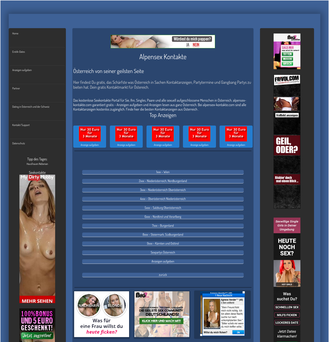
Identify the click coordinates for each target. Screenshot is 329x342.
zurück (163, 275)
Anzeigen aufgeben (22, 70)
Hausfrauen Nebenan (37, 164)
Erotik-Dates (18, 51)
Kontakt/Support (21, 125)
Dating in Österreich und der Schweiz (30, 106)
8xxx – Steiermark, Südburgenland (163, 234)
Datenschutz (18, 143)
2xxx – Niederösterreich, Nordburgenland (163, 181)
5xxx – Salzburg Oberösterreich (163, 208)
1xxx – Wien (163, 172)
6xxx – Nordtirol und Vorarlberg (163, 216)
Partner (16, 88)
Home (15, 33)
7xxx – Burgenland (163, 225)
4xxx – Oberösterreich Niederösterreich (163, 199)
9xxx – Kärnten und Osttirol (163, 243)
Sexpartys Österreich (163, 252)
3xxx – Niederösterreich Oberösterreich (163, 190)
